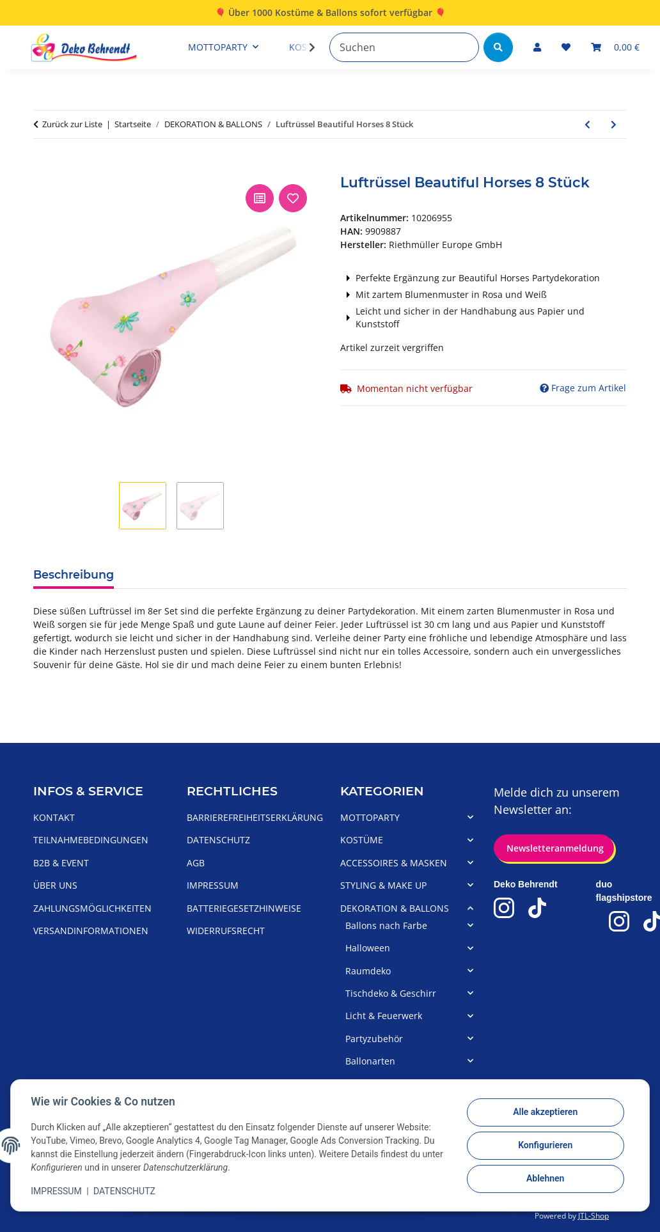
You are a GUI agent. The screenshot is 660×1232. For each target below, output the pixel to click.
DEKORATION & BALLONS (394, 908)
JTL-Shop (593, 1215)
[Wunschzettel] (566, 47)
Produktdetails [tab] (174, 574)
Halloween (367, 948)
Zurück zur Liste (72, 124)
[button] (537, 47)
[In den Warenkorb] (43, 167)
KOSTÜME (361, 840)
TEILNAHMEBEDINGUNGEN (90, 840)
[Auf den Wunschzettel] (293, 198)
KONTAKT (54, 817)
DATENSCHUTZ (125, 1191)
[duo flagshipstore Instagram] (619, 921)
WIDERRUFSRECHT (226, 930)
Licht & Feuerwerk (383, 1016)
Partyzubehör (374, 1039)
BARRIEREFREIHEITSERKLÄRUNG (255, 817)
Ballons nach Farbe (386, 925)
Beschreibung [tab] (73, 574)
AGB (196, 863)
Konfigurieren (544, 1146)
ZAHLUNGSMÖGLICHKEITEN (92, 908)
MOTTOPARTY (370, 817)
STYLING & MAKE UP (383, 885)
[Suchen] (404, 47)
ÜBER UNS (55, 885)
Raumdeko (368, 971)
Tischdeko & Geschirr (390, 993)
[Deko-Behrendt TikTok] (537, 908)
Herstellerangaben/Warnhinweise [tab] (324, 574)
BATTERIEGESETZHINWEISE (244, 908)
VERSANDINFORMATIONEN (90, 930)
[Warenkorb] (615, 47)
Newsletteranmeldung (554, 848)
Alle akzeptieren (544, 1112)
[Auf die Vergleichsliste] (260, 198)
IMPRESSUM (56, 1191)
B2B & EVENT (61, 863)
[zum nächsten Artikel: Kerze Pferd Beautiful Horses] (614, 124)
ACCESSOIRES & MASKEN (393, 863)
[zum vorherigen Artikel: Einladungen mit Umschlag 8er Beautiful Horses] (587, 124)
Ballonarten (370, 1061)
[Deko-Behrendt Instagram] (504, 908)
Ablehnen (544, 1179)
